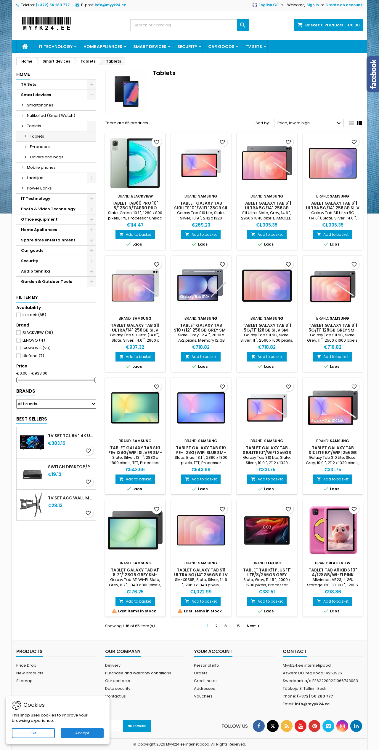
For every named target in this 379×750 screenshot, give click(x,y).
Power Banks (39, 188)
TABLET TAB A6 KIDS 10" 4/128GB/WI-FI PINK (333, 572)
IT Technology (56, 47)
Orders (201, 673)
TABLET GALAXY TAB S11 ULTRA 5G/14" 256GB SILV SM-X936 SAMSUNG (332, 208)
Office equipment (39, 219)
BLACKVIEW (38, 332)
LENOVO (34, 340)
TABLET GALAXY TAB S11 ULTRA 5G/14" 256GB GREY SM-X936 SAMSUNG (267, 208)
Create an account (343, 4)
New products (29, 673)
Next (254, 626)
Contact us (115, 696)
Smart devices (149, 47)
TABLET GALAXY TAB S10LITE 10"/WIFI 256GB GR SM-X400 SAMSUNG (333, 452)
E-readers (40, 146)
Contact (295, 651)
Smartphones (40, 105)
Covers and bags (46, 157)
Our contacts (117, 681)
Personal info (206, 665)
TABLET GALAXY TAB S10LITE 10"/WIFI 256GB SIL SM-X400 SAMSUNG (267, 452)
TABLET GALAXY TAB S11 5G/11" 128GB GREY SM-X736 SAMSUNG (333, 330)
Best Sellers (31, 418)
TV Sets (253, 47)
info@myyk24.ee (110, 4)
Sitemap (24, 681)
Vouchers (203, 696)
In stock (34, 315)
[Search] (189, 25)
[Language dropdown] (269, 5)
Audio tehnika (35, 271)
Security (187, 47)
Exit (33, 733)
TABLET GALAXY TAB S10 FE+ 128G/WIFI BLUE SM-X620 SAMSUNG (201, 452)
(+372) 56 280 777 (53, 4)
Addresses (204, 688)
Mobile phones (41, 167)
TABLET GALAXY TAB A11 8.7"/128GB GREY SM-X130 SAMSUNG (135, 574)
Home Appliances (102, 47)
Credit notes (206, 681)
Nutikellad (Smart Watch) (51, 115)
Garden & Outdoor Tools (46, 281)
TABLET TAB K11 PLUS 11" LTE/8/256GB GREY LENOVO (267, 574)
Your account (213, 651)
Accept (82, 733)
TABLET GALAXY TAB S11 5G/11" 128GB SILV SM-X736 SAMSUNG (267, 330)
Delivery (113, 665)
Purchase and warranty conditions (138, 673)
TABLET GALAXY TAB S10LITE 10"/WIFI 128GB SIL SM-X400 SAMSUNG (201, 208)
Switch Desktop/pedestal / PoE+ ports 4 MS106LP (71, 466)
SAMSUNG (37, 348)
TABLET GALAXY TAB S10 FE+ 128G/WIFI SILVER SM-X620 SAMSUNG (135, 452)
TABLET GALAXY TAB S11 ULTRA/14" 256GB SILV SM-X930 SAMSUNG (135, 330)
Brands (25, 391)
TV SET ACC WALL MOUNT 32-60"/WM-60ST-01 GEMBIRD (71, 498)
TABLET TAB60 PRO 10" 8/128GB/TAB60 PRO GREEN (135, 208)
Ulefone (33, 356)
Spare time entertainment (48, 240)
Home (23, 74)
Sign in (312, 4)
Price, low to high (309, 123)
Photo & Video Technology (48, 209)
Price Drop (26, 665)
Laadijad (35, 178)
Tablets (34, 126)
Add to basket (135, 234)
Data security (117, 688)
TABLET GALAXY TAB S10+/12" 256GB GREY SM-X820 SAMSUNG (201, 330)
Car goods (221, 47)
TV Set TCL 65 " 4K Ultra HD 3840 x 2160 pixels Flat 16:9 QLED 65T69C (71, 435)
